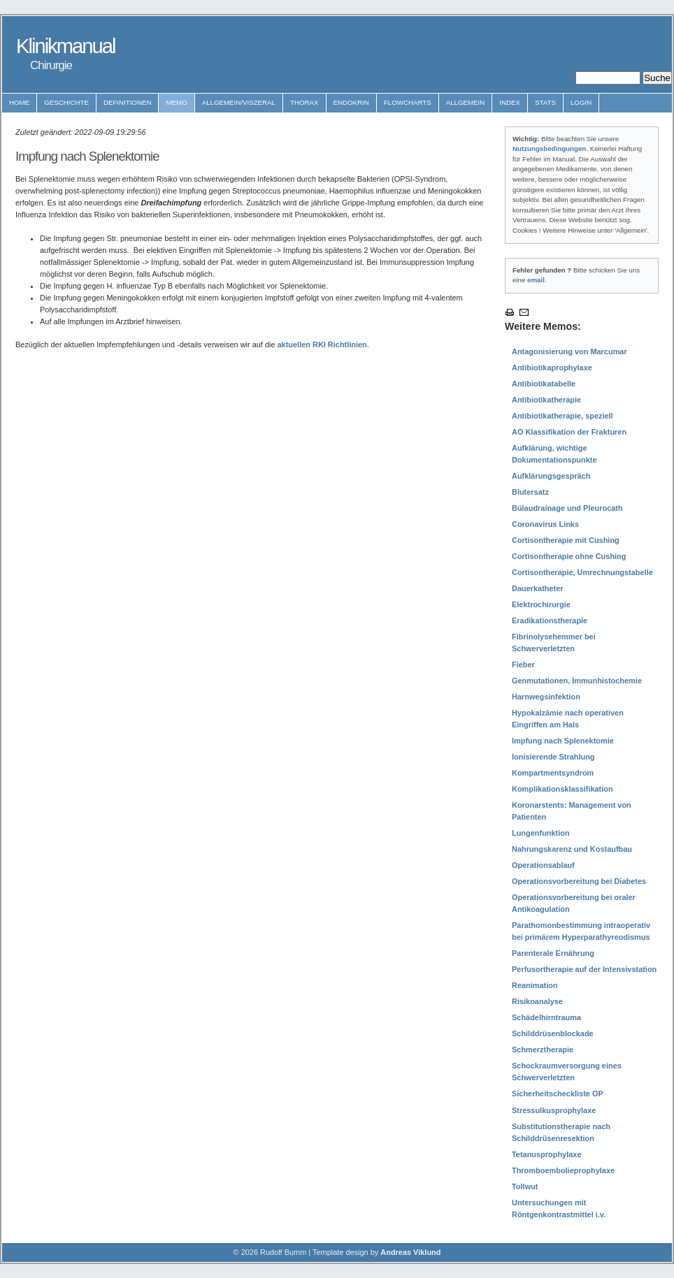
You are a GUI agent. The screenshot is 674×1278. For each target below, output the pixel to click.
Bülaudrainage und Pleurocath (567, 508)
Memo (176, 102)
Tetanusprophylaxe (546, 1154)
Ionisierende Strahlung (553, 757)
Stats (545, 102)
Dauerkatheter (538, 588)
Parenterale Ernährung (553, 953)
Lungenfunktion (541, 833)
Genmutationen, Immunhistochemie (577, 680)
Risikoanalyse (537, 1001)
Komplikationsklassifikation (562, 789)
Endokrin (351, 102)
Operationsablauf (543, 865)
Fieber (523, 664)
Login (581, 102)
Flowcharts (407, 102)
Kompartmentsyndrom (553, 773)
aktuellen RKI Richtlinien (322, 344)
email (536, 280)
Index (509, 102)
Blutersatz (530, 492)
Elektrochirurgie (541, 604)
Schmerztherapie (542, 1049)
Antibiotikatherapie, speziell (562, 416)
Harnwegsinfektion (546, 696)
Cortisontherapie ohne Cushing (569, 556)
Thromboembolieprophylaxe (563, 1170)
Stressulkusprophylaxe (554, 1110)
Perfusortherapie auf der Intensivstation (584, 969)
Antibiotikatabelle (543, 383)
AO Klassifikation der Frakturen (569, 432)
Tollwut (525, 1186)
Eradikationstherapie (549, 620)
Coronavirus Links (545, 524)
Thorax (304, 102)
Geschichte (66, 102)
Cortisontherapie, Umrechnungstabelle (582, 572)
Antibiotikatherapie (546, 399)
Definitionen (127, 102)
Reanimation (535, 985)
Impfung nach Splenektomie (563, 740)
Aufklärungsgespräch (551, 476)
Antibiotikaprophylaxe (552, 367)
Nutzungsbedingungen (549, 148)
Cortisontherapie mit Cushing (565, 540)
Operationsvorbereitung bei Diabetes (579, 881)
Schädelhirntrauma (546, 1017)
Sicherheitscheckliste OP (557, 1093)
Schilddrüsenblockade (553, 1033)
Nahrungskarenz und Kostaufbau (572, 849)
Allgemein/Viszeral (238, 102)
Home (19, 102)
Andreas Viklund (410, 1252)
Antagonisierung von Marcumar (569, 351)
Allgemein (465, 102)
